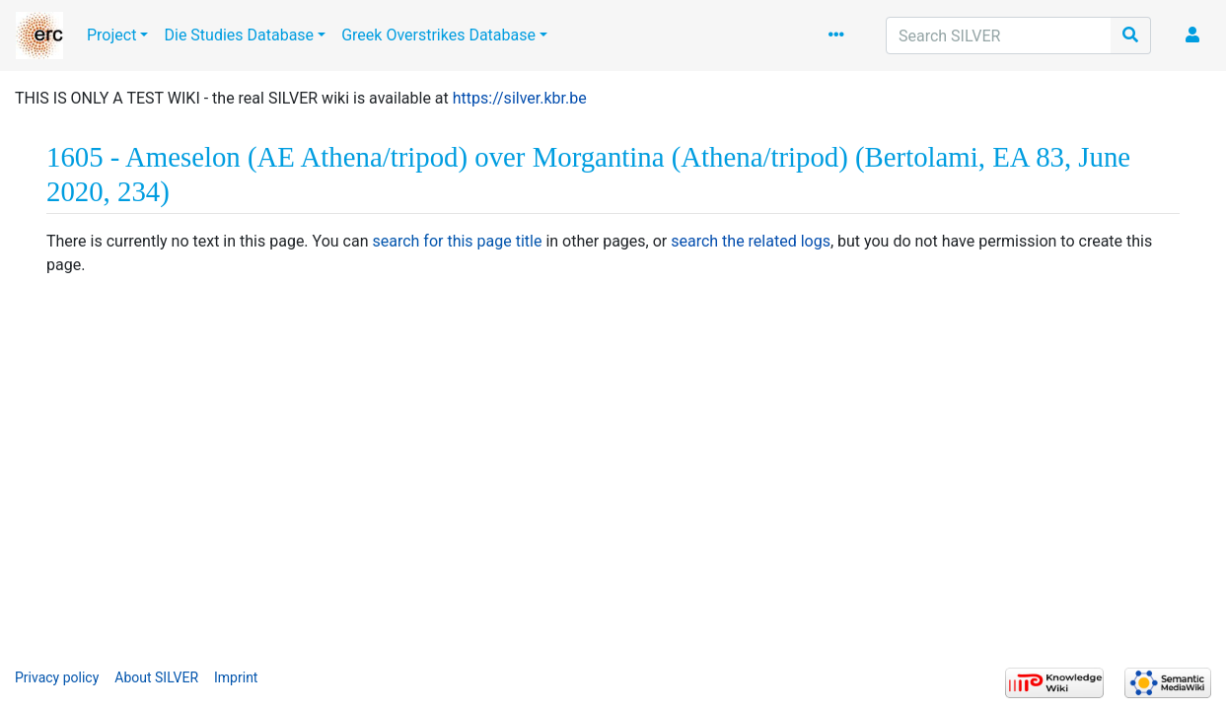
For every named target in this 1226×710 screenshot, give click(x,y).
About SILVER (156, 677)
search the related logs (750, 241)
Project (111, 35)
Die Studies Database (239, 35)
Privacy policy (57, 677)
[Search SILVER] (999, 35)
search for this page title (456, 241)
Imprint (235, 677)
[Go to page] (1131, 35)
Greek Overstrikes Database (438, 35)
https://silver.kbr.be (520, 98)
